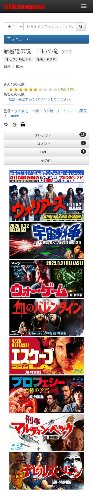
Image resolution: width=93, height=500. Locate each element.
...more (13, 116)
